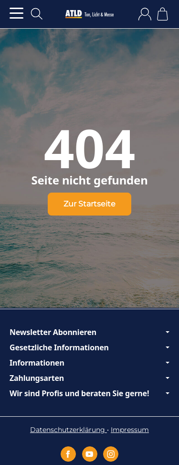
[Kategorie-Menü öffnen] (16, 13)
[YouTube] (89, 454)
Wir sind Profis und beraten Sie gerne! (89, 393)
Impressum (130, 429)
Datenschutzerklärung (68, 429)
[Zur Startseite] (89, 14)
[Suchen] (37, 14)
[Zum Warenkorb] (162, 14)
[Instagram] (110, 454)
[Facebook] (68, 454)
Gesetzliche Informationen (89, 347)
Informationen (89, 363)
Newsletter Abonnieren (89, 332)
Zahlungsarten (89, 378)
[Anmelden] (145, 14)
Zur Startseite (89, 203)
